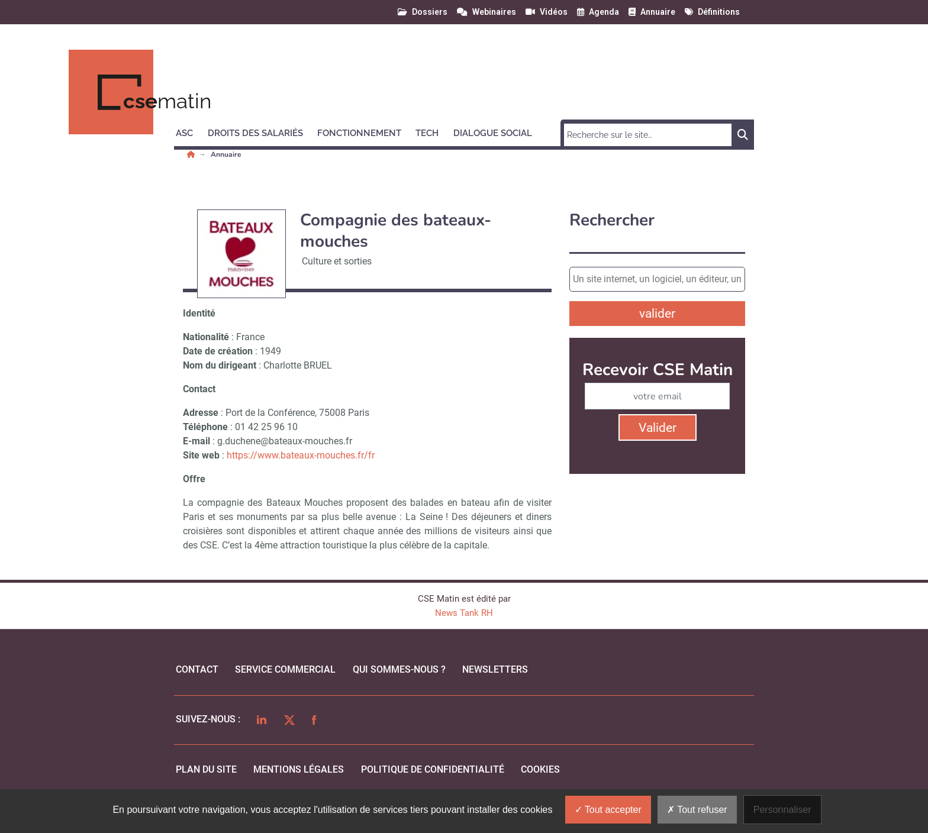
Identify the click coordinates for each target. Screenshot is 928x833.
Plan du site (206, 769)
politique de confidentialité (432, 769)
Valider (657, 428)
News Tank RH (464, 613)
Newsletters (495, 669)
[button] (190, 131)
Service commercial (285, 669)
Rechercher (612, 220)
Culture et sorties (337, 261)
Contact (197, 669)
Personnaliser (782, 810)
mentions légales (298, 769)
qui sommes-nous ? (399, 669)
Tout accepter (608, 810)
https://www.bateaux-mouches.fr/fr (301, 455)
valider (657, 313)
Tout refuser (697, 810)
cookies (540, 769)
